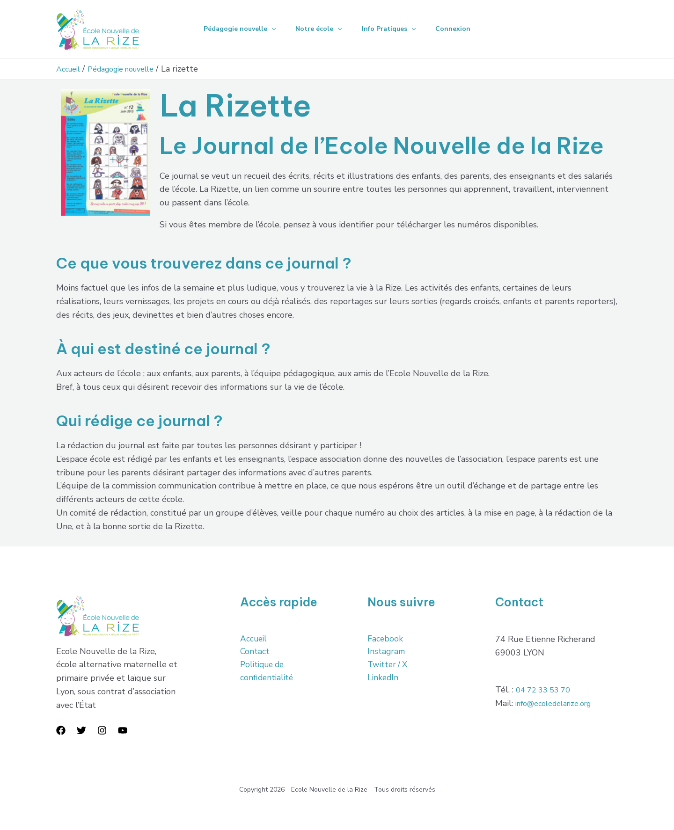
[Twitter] (81, 730)
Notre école (317, 29)
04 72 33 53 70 (546, 689)
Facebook (385, 639)
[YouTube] (122, 730)
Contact (255, 652)
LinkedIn (383, 679)
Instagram (386, 652)
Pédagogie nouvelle (235, 29)
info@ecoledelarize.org (559, 703)
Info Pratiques (390, 29)
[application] (267, 29)
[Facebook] (61, 730)
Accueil (254, 639)
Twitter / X (388, 665)
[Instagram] (102, 730)
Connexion (457, 28)
